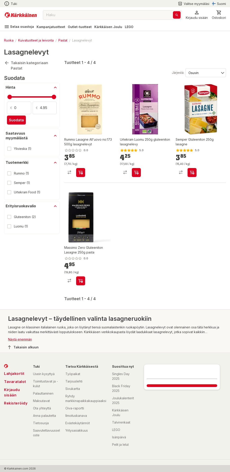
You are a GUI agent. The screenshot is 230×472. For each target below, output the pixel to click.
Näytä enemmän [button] (20, 339)
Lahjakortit (14, 373)
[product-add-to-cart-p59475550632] (136, 172)
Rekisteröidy (15, 403)
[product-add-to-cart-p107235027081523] (192, 172)
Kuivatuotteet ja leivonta (36, 40)
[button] (197, 15)
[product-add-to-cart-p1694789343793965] (80, 280)
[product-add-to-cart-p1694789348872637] (80, 172)
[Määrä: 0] (22, 108)
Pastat (62, 40)
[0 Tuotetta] (219, 15)
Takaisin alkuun (23, 347)
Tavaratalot (15, 381)
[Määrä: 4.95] (48, 108)
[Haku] (177, 15)
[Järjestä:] (205, 72)
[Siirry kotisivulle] (21, 15)
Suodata (16, 120)
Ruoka (8, 40)
